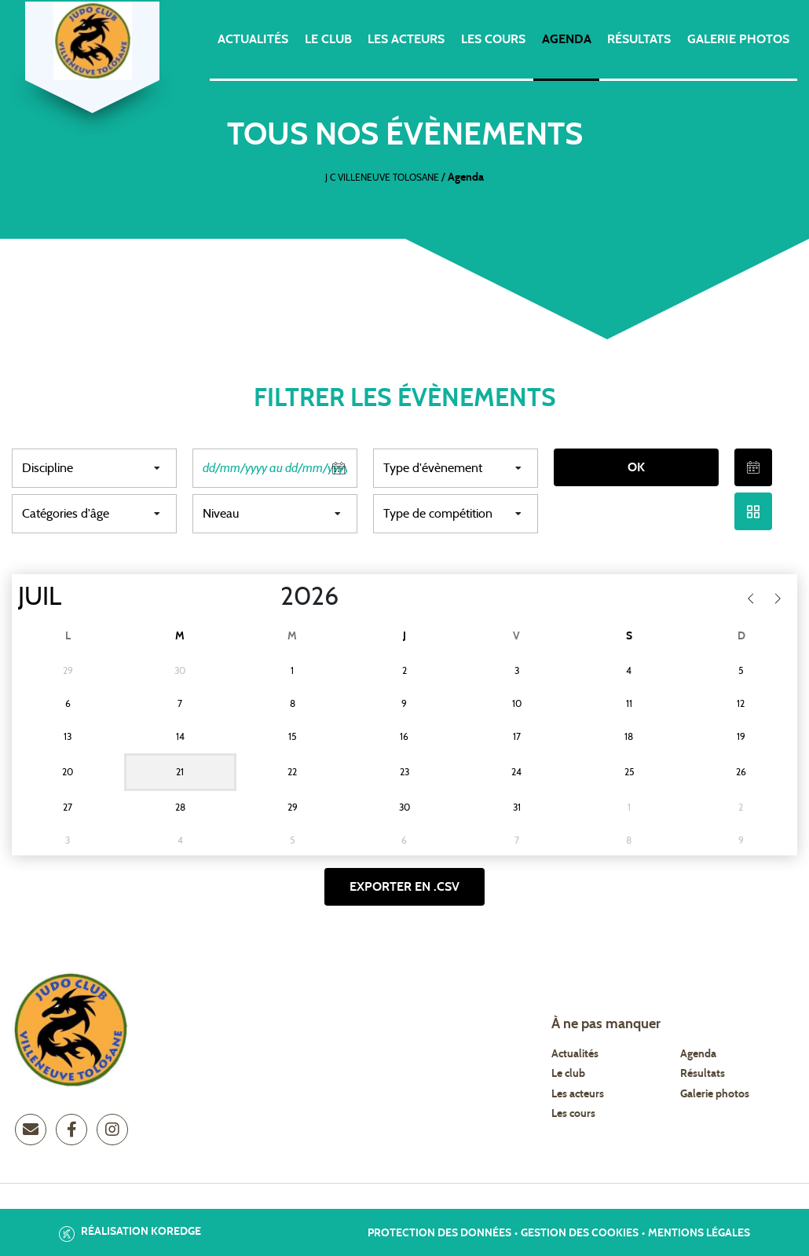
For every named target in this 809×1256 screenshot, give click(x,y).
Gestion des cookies (580, 1233)
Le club (328, 39)
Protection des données (439, 1233)
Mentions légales (699, 1233)
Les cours (493, 39)
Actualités (253, 39)
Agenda (566, 39)
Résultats (639, 39)
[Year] (268, 597)
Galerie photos (738, 39)
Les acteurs (406, 39)
